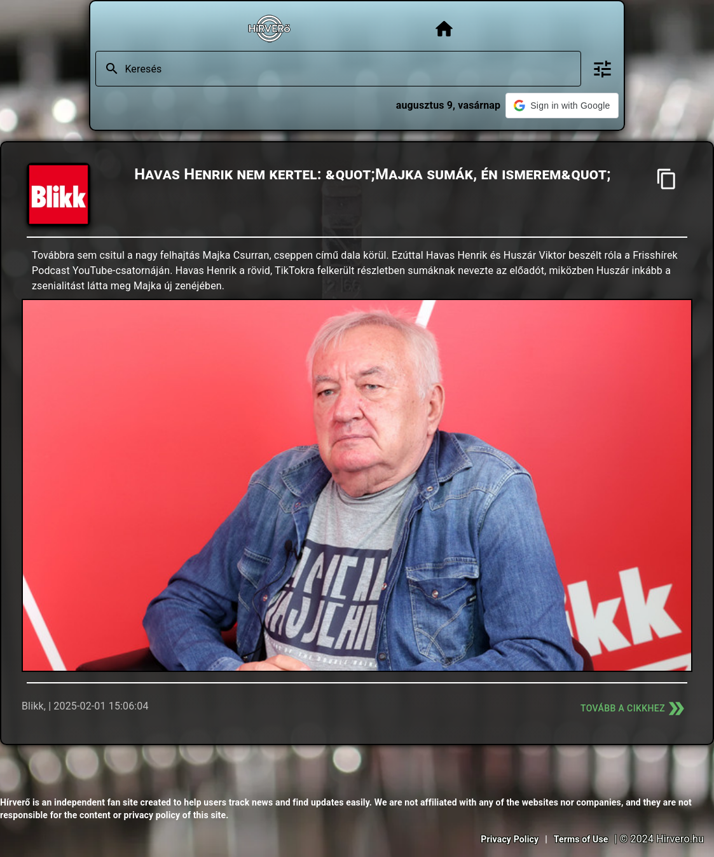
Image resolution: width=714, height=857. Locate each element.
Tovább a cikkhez (633, 708)
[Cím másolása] (666, 179)
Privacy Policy (510, 839)
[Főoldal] (444, 29)
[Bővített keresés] (602, 69)
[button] (561, 105)
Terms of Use (581, 839)
